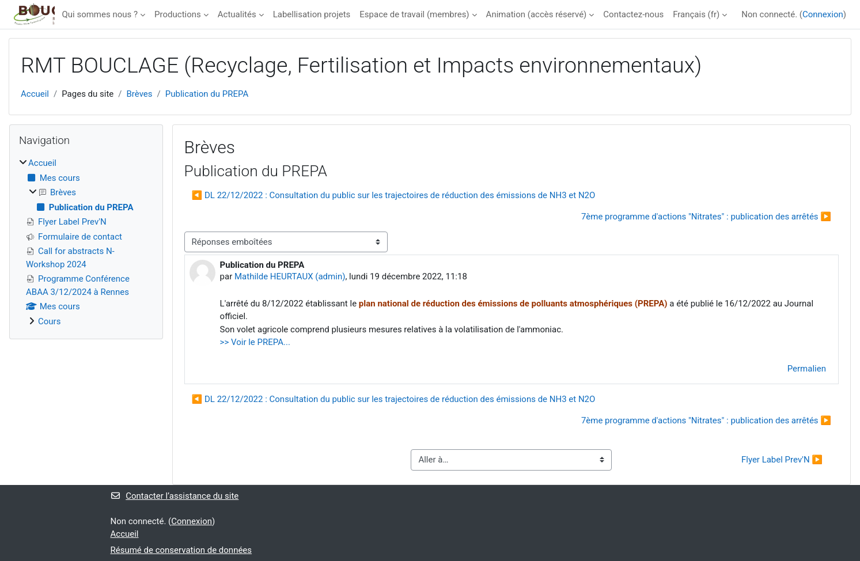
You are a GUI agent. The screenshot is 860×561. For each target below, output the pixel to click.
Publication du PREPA (207, 94)
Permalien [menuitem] (806, 368)
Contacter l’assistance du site (175, 496)
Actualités (237, 14)
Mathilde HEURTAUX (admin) (289, 276)
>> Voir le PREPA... (255, 342)
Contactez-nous (633, 14)
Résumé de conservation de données (181, 550)
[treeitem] (86, 242)
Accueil (35, 94)
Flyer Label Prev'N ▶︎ (782, 459)
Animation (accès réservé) (536, 14)
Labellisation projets (312, 14)
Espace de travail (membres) (414, 14)
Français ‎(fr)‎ (696, 14)
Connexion (822, 14)
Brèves (140, 94)
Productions (177, 14)
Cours (49, 321)
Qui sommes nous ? (100, 14)
